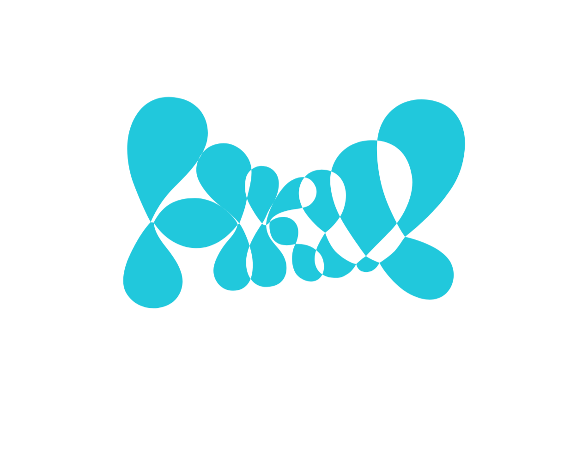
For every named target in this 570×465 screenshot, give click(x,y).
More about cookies (285, 303)
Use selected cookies (250, 278)
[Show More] (383, 222)
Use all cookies (331, 278)
